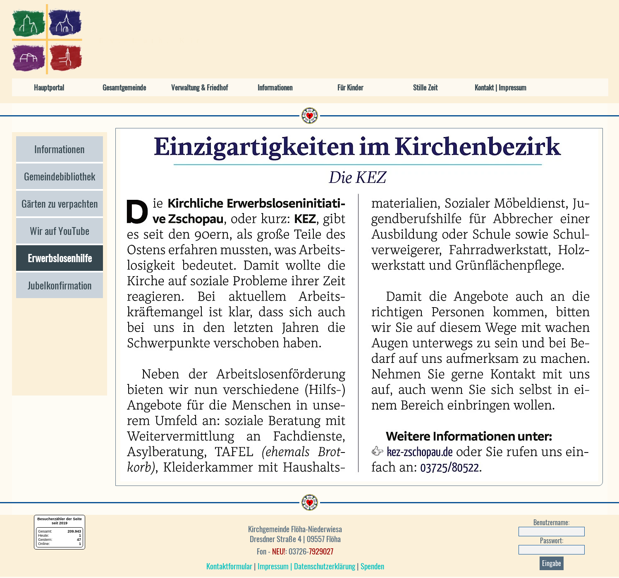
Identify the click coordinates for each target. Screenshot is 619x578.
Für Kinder (350, 87)
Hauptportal (49, 87)
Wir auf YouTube (59, 230)
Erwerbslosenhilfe (60, 258)
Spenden (372, 566)
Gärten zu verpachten (60, 203)
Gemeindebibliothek (59, 176)
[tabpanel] (295, 548)
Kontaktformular (229, 566)
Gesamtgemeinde (124, 87)
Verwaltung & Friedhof (199, 87)
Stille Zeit (425, 87)
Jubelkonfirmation (60, 285)
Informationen (275, 87)
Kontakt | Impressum (500, 87)
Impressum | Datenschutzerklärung (306, 566)
